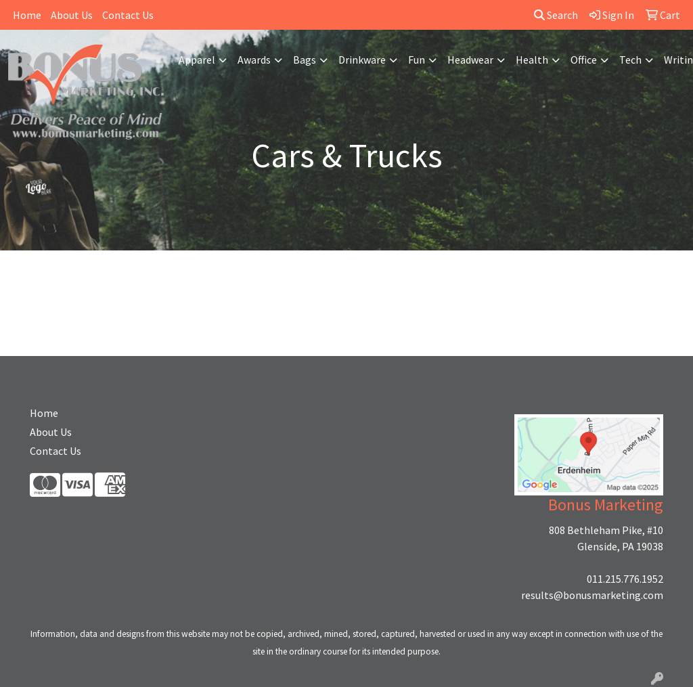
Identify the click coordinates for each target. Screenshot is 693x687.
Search (556, 15)
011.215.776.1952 (625, 578)
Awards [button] (254, 59)
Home (27, 15)
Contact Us (128, 15)
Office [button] (584, 59)
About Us (72, 15)
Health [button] (532, 59)
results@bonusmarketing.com (592, 595)
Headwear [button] (470, 59)
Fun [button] (416, 59)
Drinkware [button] (362, 59)
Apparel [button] (197, 59)
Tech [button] (630, 59)
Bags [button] (304, 59)
